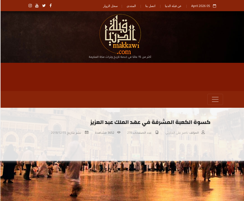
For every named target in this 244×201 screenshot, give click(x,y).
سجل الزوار (110, 6)
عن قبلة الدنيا (173, 6)
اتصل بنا (150, 6)
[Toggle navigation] (215, 99)
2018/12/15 (58, 133)
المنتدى (131, 6)
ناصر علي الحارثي (176, 133)
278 (129, 133)
